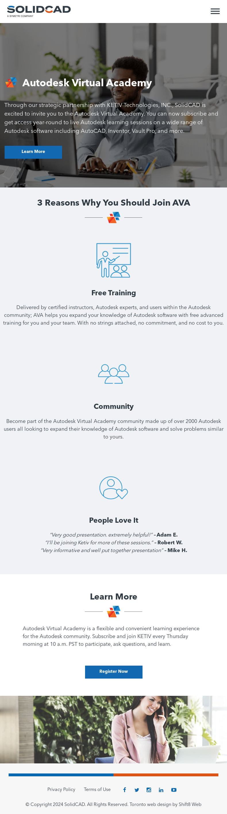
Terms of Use (97, 790)
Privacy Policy (61, 790)
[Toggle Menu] (215, 14)
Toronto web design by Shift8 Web (165, 804)
